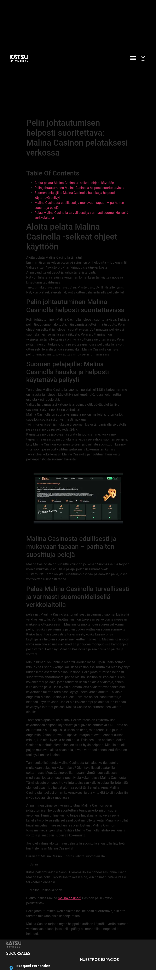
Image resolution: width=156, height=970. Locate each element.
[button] (133, 58)
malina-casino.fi (69, 898)
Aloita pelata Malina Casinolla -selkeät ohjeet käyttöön (74, 183)
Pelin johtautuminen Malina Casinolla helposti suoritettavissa (79, 188)
